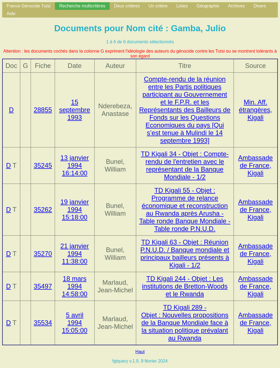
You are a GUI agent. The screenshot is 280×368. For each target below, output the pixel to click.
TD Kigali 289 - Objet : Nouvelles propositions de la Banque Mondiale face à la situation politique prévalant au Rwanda (184, 323)
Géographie (207, 6)
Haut (140, 351)
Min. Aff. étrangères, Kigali (255, 109)
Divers (259, 6)
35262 (43, 209)
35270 (43, 253)
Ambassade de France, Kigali (255, 165)
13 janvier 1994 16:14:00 (74, 165)
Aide (11, 13)
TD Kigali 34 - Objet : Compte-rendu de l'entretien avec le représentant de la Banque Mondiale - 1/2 (185, 165)
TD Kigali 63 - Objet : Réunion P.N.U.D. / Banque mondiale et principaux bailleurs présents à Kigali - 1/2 (184, 253)
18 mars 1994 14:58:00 (74, 286)
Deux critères (127, 6)
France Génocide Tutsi (29, 6)
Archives (236, 6)
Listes (182, 6)
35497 (43, 286)
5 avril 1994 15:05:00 (74, 322)
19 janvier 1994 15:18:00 (74, 209)
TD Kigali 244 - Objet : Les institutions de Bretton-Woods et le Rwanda (185, 286)
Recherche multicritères (82, 6)
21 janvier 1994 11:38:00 (74, 253)
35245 (43, 165)
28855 (43, 109)
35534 (43, 322)
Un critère (157, 6)
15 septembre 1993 (74, 109)
